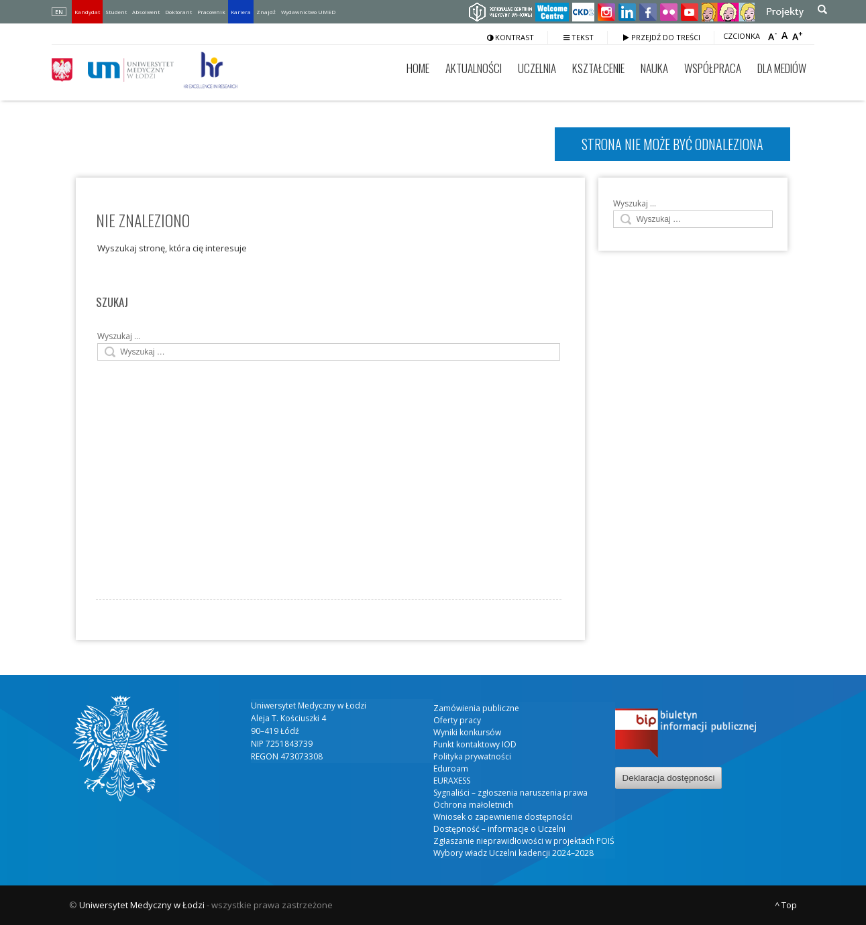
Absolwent (146, 11)
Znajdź (266, 11)
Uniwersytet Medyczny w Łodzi (142, 905)
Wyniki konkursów (467, 732)
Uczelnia (537, 68)
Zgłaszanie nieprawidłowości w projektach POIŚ (523, 841)
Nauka (654, 68)
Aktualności (473, 68)
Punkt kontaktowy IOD (475, 744)
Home (418, 68)
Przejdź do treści (661, 37)
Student (116, 11)
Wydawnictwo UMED (308, 11)
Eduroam (450, 768)
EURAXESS (451, 780)
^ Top (786, 905)
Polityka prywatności (472, 756)
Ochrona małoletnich (473, 804)
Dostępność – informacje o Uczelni (499, 829)
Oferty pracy (457, 720)
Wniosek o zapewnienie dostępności (502, 816)
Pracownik (211, 11)
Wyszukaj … (118, 336)
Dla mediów (781, 68)
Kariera (241, 11)
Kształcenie (598, 68)
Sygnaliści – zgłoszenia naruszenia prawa (510, 792)
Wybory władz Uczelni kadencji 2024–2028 (513, 853)
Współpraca (712, 68)
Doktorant (178, 11)
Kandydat (87, 11)
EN (59, 11)
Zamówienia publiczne (476, 708)
